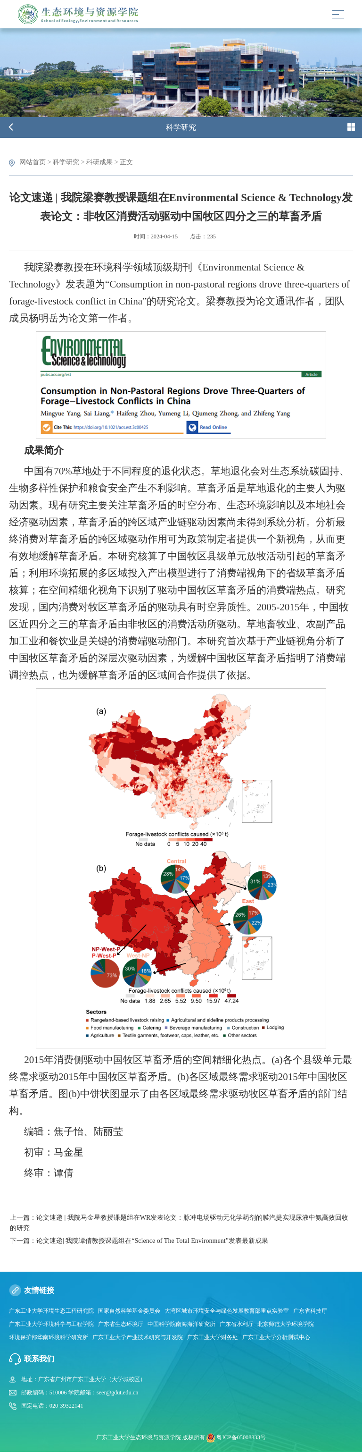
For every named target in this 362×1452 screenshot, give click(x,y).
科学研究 (66, 162)
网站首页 (32, 162)
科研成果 (99, 162)
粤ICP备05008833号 (240, 1437)
